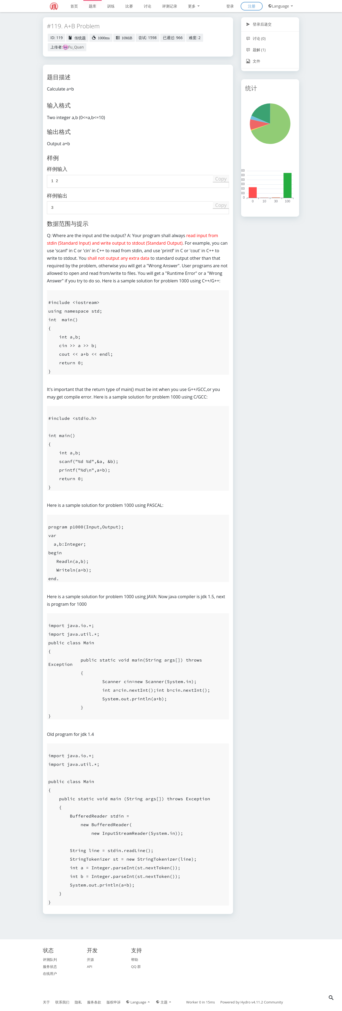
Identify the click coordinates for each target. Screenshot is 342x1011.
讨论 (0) (256, 38)
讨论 (147, 6)
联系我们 (62, 1002)
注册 (251, 6)
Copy (221, 178)
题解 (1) (256, 49)
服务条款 (94, 1002)
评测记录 (169, 6)
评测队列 (50, 959)
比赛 (129, 6)
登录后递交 (259, 24)
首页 (74, 6)
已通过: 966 (173, 37)
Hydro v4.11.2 (252, 1002)
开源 (90, 959)
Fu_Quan (76, 47)
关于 (46, 1002)
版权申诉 (114, 1002)
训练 (111, 6)
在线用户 (50, 973)
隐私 (78, 1002)
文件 (253, 61)
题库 (92, 6)
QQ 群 (136, 966)
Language (281, 6)
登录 (230, 6)
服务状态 (50, 966)
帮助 (134, 959)
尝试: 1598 (147, 37)
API (89, 966)
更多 (194, 6)
